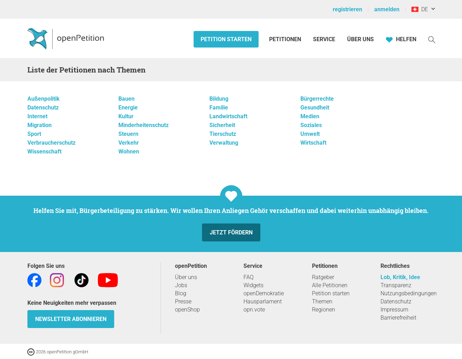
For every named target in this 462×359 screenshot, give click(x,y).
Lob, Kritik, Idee (400, 277)
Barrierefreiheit (398, 317)
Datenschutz (43, 107)
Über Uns (360, 39)
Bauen (126, 98)
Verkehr (128, 142)
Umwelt (310, 134)
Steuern (128, 134)
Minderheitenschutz (143, 125)
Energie (128, 107)
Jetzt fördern (231, 232)
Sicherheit (222, 125)
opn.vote (254, 309)
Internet (37, 116)
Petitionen (285, 39)
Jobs (181, 285)
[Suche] (431, 39)
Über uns (186, 277)
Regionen (323, 309)
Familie (218, 107)
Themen (322, 301)
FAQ (248, 277)
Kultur (126, 116)
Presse (183, 301)
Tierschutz (222, 134)
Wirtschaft (313, 142)
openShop (187, 309)
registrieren (347, 9)
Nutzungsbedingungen (408, 293)
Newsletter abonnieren (70, 319)
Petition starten (226, 39)
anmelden (386, 9)
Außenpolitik (43, 98)
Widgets (253, 285)
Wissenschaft (44, 151)
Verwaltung (223, 142)
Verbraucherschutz (51, 142)
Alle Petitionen (329, 285)
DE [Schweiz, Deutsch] (419, 9)
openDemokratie (263, 293)
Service (324, 39)
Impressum (394, 309)
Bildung (218, 98)
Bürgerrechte (317, 98)
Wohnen (128, 151)
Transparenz (395, 285)
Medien (309, 116)
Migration (39, 125)
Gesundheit (314, 107)
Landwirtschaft (228, 116)
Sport (34, 134)
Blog (180, 293)
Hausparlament (262, 301)
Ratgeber (323, 277)
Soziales (311, 125)
